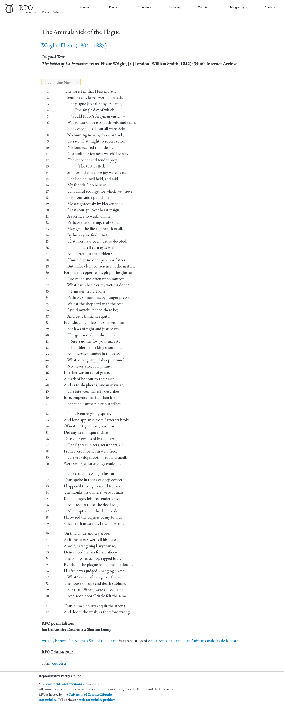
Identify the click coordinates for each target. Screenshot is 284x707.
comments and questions (64, 684)
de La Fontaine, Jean (165, 640)
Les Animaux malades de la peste (211, 640)
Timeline (143, 7)
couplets (59, 663)
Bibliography (236, 7)
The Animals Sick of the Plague (92, 640)
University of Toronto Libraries (90, 694)
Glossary (174, 7)
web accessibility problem (97, 699)
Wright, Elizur (53, 640)
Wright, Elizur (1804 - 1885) (74, 45)
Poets (113, 7)
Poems (84, 7)
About (268, 7)
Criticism (204, 7)
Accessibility (47, 699)
